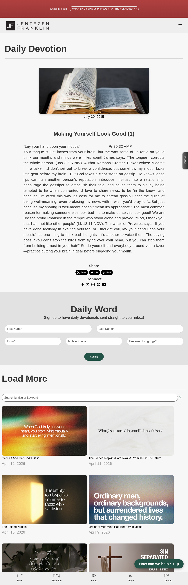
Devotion (57, 580)
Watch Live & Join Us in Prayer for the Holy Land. (104, 9)
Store (20, 580)
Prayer (131, 580)
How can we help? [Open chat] (159, 564)
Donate (185, 161)
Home (94, 580)
